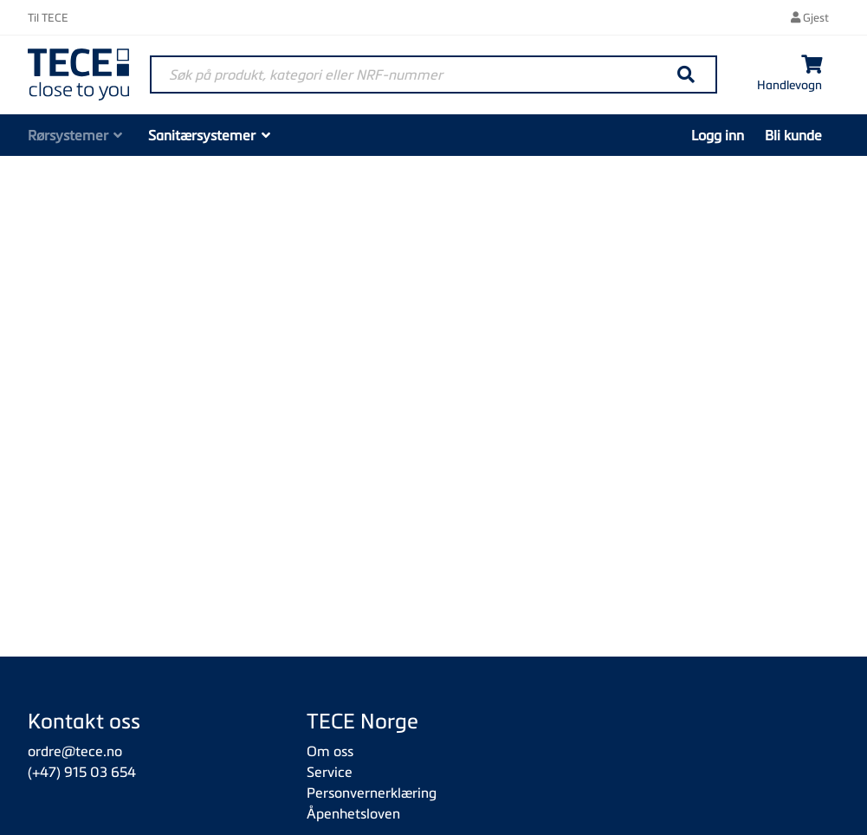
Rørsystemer (68, 135)
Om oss (330, 751)
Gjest (810, 17)
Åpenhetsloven (353, 813)
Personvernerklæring (372, 792)
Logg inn (717, 135)
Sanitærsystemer (202, 135)
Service (330, 771)
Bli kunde (793, 135)
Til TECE (48, 17)
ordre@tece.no (75, 751)
